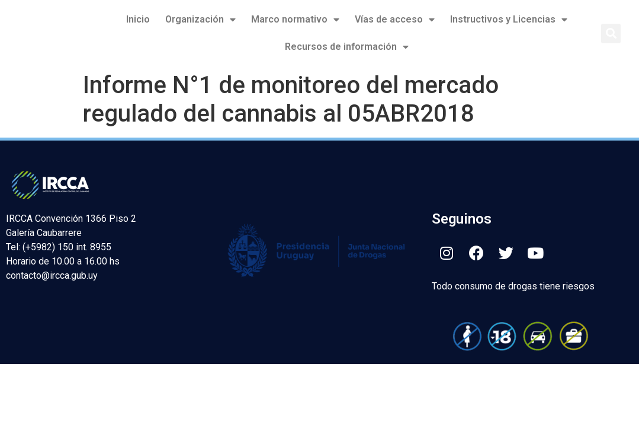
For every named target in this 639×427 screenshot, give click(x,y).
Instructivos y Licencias (508, 19)
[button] (611, 33)
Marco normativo (295, 19)
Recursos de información (347, 47)
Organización (200, 19)
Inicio (138, 19)
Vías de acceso (395, 19)
